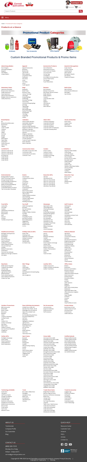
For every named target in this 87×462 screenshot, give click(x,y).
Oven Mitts (46, 250)
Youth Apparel (26, 85)
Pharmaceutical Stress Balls (50, 370)
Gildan (3, 132)
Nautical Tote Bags (27, 111)
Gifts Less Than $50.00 (49, 184)
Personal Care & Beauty (7, 252)
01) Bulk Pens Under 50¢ (28, 307)
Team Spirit (25, 355)
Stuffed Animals (69, 336)
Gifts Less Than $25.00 (49, 183)
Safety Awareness (6, 98)
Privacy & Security (65, 459)
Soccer (24, 349)
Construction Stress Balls (49, 345)
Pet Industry (68, 250)
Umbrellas (4, 332)
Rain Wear (4, 324)
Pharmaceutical (68, 252)
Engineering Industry (70, 241)
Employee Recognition (49, 213)
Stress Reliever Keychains (7, 276)
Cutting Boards (47, 239)
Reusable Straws (69, 160)
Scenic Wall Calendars (27, 135)
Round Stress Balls (48, 373)
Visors (24, 83)
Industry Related (70, 231)
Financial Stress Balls (48, 355)
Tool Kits (24, 401)
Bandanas (24, 69)
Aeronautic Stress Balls (49, 338)
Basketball (25, 339)
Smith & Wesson (5, 143)
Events (24, 175)
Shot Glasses (46, 103)
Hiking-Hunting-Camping (28, 345)
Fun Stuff (25, 204)
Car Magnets (46, 75)
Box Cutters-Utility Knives (28, 392)
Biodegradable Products (7, 176)
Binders (66, 266)
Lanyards (45, 402)
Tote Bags (24, 114)
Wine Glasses (46, 106)
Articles (63, 437)
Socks (23, 80)
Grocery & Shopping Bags (28, 103)
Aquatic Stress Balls (48, 341)
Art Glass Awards (68, 69)
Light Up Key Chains (6, 272)
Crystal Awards (68, 71)
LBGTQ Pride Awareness (7, 95)
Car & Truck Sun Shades (49, 71)
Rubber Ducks (26, 224)
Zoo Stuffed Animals (70, 352)
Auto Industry (68, 235)
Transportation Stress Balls (50, 384)
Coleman (3, 129)
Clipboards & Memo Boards (71, 273)
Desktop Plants (68, 276)
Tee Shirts (24, 82)
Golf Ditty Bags (68, 209)
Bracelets (24, 207)
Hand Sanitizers (5, 241)
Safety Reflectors (5, 342)
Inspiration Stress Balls (49, 362)
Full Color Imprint (47, 217)
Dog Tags (45, 210)
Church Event (25, 176)
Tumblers (67, 171)
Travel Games (68, 398)
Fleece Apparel (26, 74)
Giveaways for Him (48, 221)
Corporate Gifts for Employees (51, 127)
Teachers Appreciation (28, 198)
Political (45, 227)
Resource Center (66, 426)
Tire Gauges (46, 80)
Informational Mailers (6, 69)
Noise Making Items (27, 220)
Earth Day (24, 184)
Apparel (24, 66)
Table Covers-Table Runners (50, 404)
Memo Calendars (26, 143)
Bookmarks (67, 267)
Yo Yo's (24, 226)
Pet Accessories (48, 305)
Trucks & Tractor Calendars (29, 140)
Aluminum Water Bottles (71, 150)
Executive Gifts (48, 175)
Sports (66, 259)
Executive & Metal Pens (28, 316)
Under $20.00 (4, 158)
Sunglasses (4, 330)
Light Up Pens (25, 322)
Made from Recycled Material (8, 184)
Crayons (24, 270)
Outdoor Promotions (7, 305)
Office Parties (25, 194)
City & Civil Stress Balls (49, 344)
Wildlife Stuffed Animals (71, 350)
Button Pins (46, 396)
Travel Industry (68, 261)
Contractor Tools (26, 155)
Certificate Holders (69, 272)
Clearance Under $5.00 (7, 154)
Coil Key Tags (4, 269)
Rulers (66, 300)
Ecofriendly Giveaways (49, 212)
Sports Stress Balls (48, 378)
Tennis (24, 356)
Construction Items (28, 148)
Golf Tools (67, 221)
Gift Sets (45, 176)
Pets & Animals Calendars (28, 131)
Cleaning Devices (5, 398)
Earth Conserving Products (8, 178)
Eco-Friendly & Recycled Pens (29, 315)
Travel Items (68, 399)
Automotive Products (50, 66)
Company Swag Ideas (48, 121)
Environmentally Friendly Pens (8, 181)
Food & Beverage (69, 244)
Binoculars (4, 312)
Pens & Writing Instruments (30, 305)
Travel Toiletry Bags (69, 402)
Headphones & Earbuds (7, 402)
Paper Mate (4, 140)
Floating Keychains (6, 270)
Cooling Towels (5, 318)
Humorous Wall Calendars (29, 126)
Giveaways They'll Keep (49, 223)
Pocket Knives (69, 305)
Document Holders (69, 278)
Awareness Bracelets (6, 89)
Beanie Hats (25, 71)
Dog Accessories (47, 310)
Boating (24, 341)
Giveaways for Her (48, 220)
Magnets (3, 71)
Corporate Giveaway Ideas (50, 129)
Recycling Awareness (6, 186)
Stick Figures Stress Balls (49, 379)
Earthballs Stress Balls (49, 349)
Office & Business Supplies (71, 292)
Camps (24, 266)
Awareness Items (6, 87)
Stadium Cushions (6, 327)
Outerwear (25, 77)
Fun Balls (24, 213)
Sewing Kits (67, 395)
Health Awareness (6, 92)
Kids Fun (24, 273)
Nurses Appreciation (27, 192)
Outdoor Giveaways (6, 322)
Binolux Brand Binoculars (7, 123)
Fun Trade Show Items (49, 401)
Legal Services (68, 249)
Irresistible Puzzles (27, 217)
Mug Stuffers (4, 213)
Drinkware (68, 148)
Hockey (24, 347)
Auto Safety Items (47, 68)
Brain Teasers (68, 176)
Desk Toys (67, 178)
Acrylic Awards (68, 68)
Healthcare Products (6, 243)
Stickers (67, 301)
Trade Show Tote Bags (49, 410)
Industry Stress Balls (48, 361)
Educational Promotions (71, 239)
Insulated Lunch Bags (48, 155)
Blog (6, 434)
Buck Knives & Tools (70, 307)
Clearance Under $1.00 (7, 150)
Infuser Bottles (68, 157)
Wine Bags (46, 105)
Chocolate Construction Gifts (29, 150)
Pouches (67, 298)
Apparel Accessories (27, 68)
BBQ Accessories (5, 307)
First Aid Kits (4, 238)
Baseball (24, 338)
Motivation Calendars (27, 129)
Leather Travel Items (48, 269)
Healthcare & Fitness (7, 231)
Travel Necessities (69, 401)
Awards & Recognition (71, 66)
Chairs (3, 315)
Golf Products (69, 204)
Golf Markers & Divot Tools (71, 215)
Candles (45, 238)
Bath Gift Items (68, 89)
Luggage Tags (68, 392)
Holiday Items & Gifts (29, 231)
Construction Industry (70, 236)
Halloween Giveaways (27, 236)
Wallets (24, 117)
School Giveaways (48, 229)
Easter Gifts (25, 233)
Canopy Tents (46, 398)
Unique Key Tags (5, 278)
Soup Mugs (67, 163)
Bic (2, 121)
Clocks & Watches (70, 119)
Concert (24, 180)
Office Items (68, 264)
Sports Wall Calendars (28, 137)
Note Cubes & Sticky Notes (71, 287)
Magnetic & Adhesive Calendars (30, 127)
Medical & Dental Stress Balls (50, 364)
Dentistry (67, 238)
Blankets (3, 313)
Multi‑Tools (25, 396)
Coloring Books (26, 269)
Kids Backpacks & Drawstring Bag (30, 272)
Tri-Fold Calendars (27, 138)
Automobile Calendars (28, 123)
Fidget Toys (25, 210)
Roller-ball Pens (26, 330)
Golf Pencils (68, 217)
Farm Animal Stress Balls (49, 353)
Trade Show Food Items (49, 405)
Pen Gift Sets (25, 327)
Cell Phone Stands (6, 395)
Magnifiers (67, 286)
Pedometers (4, 250)
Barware (46, 87)
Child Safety (25, 267)
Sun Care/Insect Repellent (8, 329)
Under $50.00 (4, 160)
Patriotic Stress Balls (48, 367)
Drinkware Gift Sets (69, 155)
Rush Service (68, 256)
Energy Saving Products (7, 180)
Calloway (3, 126)
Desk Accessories (69, 275)
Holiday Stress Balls (48, 359)
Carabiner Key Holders (7, 267)
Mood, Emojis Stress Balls (49, 365)
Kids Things (26, 264)
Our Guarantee (10, 431)
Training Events (26, 200)
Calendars (25, 119)
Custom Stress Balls (48, 347)
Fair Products (25, 186)
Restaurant (67, 255)
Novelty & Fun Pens (27, 324)
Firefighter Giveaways (6, 338)
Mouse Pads (4, 405)
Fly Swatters (46, 241)
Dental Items (4, 235)
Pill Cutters (4, 255)
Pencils (24, 329)
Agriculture (67, 233)
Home (3, 23)
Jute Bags (24, 105)
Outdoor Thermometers (49, 249)
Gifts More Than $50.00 (49, 186)
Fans (2, 319)
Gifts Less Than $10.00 (49, 180)
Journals (67, 281)
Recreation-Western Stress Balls (51, 372)
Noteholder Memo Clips (71, 290)
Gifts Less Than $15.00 (49, 181)
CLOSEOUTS (5, 148)
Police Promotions (6, 341)
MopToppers (4, 138)
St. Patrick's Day (26, 243)
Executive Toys (69, 175)
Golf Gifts (67, 210)
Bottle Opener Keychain (7, 266)
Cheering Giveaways (48, 209)
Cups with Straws (69, 154)
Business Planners (69, 270)
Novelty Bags (25, 112)
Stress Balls (47, 336)
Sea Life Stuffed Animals (71, 345)
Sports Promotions (27, 352)
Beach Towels (4, 310)
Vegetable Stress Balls (49, 386)
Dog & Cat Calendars (48, 309)
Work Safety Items (6, 344)
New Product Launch (27, 190)
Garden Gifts (46, 244)
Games (66, 180)
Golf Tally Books (69, 218)
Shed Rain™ (4, 141)
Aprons (45, 233)
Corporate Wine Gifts (48, 98)
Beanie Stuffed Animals (70, 338)
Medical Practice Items (7, 249)
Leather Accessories (48, 266)
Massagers (67, 92)
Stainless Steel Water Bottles (72, 166)
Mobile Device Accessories (8, 404)
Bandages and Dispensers (8, 233)
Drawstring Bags (26, 97)
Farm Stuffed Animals (70, 341)
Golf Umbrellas (68, 224)
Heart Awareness (5, 94)
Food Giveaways (47, 215)
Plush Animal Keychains (7, 275)
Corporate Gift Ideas (48, 126)
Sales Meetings (26, 197)
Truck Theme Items (48, 82)
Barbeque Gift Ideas (48, 236)
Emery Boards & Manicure (71, 91)
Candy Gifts (4, 206)
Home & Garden (48, 231)
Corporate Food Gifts (48, 123)
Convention (25, 181)
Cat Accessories (47, 307)
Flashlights (25, 393)
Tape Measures (26, 399)
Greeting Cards (26, 235)
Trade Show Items (49, 390)
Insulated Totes (47, 157)
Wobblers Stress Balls (49, 387)
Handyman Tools (26, 395)
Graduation (25, 189)
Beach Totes (25, 91)
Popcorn (3, 217)
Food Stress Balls (47, 356)
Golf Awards (68, 206)
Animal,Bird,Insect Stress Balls (51, 339)
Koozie (3, 135)
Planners (24, 132)
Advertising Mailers (7, 66)
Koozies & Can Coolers (70, 158)
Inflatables (25, 215)
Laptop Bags (25, 106)
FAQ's (62, 434)
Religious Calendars (27, 134)
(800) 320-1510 (11, 446)
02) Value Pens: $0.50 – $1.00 (29, 309)
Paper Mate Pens (26, 326)
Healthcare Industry (69, 246)
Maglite (3, 137)
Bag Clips (45, 235)
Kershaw (3, 134)
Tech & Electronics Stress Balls (51, 383)
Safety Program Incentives (29, 195)
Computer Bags (5, 399)
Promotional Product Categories (14, 23)
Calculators (4, 393)
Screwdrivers (25, 398)
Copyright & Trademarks (38, 460)
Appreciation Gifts (48, 206)
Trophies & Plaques (69, 77)
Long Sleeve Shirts (27, 75)
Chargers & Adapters (6, 396)
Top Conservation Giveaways (8, 189)
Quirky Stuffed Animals (70, 344)
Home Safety (4, 339)
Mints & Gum (4, 212)
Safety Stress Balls (48, 375)
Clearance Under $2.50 (7, 152)
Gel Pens (24, 318)
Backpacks (25, 89)
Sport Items (26, 336)
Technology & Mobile (7, 390)
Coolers (45, 148)
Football (24, 344)
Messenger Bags (26, 109)
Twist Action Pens (26, 333)
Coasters (45, 97)
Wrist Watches (68, 126)
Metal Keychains (5, 273)
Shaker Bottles (68, 161)
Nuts (2, 215)
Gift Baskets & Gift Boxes (7, 210)
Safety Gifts (5, 336)
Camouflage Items (48, 207)
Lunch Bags (25, 108)
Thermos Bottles (69, 167)
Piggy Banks (25, 221)
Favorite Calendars (27, 124)
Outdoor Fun (4, 321)
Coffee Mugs (68, 152)
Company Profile (10, 428)
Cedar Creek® (5, 127)
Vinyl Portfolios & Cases (71, 303)
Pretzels (3, 218)
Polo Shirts (25, 78)
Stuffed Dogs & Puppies (71, 347)
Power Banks (4, 407)
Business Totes (26, 92)
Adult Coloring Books (27, 206)
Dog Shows (25, 183)
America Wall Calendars (28, 121)
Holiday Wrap (25, 239)
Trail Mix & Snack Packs (7, 220)
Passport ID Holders (70, 393)
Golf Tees (67, 220)
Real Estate (67, 253)
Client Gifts (46, 119)
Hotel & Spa (67, 247)
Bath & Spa (68, 87)
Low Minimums (47, 224)
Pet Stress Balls (47, 369)
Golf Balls (67, 207)
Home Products (47, 246)
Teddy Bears (68, 349)
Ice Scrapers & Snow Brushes (50, 77)
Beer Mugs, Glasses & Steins (50, 92)
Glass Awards (67, 72)
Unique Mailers (5, 74)
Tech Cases (4, 409)
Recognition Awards (69, 74)
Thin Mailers (4, 72)
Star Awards (67, 75)
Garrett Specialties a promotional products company (42, 459)
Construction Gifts (27, 152)
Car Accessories (47, 72)
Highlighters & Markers (28, 321)
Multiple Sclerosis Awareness (8, 97)
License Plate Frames (48, 78)
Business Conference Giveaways (51, 395)
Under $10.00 (4, 157)
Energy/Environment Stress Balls (51, 352)
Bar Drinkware (47, 89)
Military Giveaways (48, 226)
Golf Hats (67, 213)
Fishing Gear (25, 342)
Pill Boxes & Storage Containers (9, 253)
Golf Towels (68, 223)
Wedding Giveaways (27, 201)
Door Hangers (4, 68)
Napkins (45, 101)
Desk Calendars (26, 141)
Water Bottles (68, 172)
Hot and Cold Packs (6, 246)
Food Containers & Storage (50, 243)
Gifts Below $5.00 (47, 178)
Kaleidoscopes (68, 181)
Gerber (3, 131)
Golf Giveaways (68, 212)
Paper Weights (68, 295)
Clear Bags (25, 95)
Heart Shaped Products (7, 244)
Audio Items (4, 392)
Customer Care (65, 428)
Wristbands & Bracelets (49, 412)
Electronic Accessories (7, 401)
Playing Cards (25, 223)
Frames (66, 279)
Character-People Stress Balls (51, 342)
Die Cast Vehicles (26, 209)
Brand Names (5, 119)
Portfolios (67, 296)
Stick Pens (25, 332)
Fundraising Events (27, 187)
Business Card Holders (70, 269)
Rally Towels (4, 326)
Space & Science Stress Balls (50, 376)
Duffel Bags (25, 98)
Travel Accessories (70, 390)
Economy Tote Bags (27, 100)
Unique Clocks (68, 123)
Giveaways (46, 204)
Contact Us (76, 2)
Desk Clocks (68, 121)
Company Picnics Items (28, 178)
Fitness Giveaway (5, 239)
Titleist (3, 146)
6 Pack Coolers (47, 150)
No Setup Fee (4, 155)
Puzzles (67, 183)
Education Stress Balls (49, 350)
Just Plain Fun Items (27, 218)
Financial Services (69, 243)
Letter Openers (68, 282)
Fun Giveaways (47, 218)
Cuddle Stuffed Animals (70, 339)
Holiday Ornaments (27, 238)
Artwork (63, 431)
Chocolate (3, 207)
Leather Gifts (47, 264)
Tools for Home (47, 253)
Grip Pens (24, 319)
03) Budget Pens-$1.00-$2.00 (29, 310)
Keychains (4, 264)
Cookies (3, 209)
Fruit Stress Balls (47, 358)
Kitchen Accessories (48, 247)
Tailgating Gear (26, 353)
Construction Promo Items (29, 154)
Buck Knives (4, 124)
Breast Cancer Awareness (7, 91)
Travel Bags (25, 115)
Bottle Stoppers (47, 95)
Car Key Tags (46, 74)
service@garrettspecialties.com (15, 454)
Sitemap (52, 460)
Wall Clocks (67, 124)
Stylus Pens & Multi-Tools (28, 312)
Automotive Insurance (48, 69)
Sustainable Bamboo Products (9, 187)
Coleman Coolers (47, 152)
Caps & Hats (25, 72)
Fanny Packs (25, 101)
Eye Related (4, 236)
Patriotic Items (26, 241)
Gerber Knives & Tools (70, 309)
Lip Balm (3, 247)
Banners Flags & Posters (49, 393)
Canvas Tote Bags (26, 94)
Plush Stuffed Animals (70, 342)
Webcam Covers (5, 410)
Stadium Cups (68, 164)
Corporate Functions (48, 124)
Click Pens (25, 313)
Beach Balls (4, 309)
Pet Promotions (47, 312)
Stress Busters (47, 381)
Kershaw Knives (69, 310)
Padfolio (67, 293)
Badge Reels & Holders (49, 392)
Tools (24, 390)
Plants (45, 252)
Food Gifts (4, 204)
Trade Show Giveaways (49, 407)
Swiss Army (4, 144)
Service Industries (69, 258)
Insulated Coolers (47, 154)
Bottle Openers (47, 94)
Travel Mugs (68, 169)
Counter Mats (46, 399)
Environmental (5, 175)
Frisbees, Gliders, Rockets (29, 212)
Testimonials (9, 426)
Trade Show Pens (47, 409)
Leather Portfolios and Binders (51, 267)
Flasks (45, 100)
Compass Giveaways (6, 316)
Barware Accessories (48, 91)
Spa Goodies (68, 94)
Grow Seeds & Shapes (7, 183)
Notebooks (67, 289)
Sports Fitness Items (27, 350)
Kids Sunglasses (26, 275)
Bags (23, 87)
